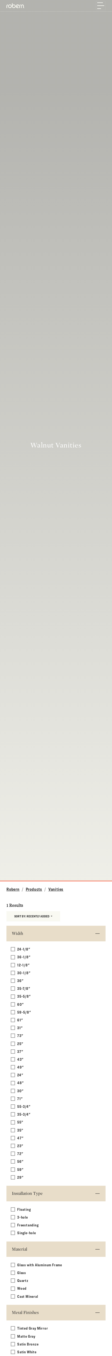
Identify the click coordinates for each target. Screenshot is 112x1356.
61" (20, 1020)
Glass (21, 1272)
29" (20, 1177)
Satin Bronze (28, 1344)
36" (20, 980)
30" (20, 1090)
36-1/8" (24, 957)
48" (20, 1082)
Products (34, 889)
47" (20, 1138)
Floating (24, 1209)
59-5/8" (24, 1012)
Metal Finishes (25, 1312)
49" (20, 1067)
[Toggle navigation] (101, 5)
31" (20, 1027)
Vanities (55, 889)
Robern (13, 889)
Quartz (22, 1280)
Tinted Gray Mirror (32, 1328)
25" (20, 1043)
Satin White (27, 1352)
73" (20, 1035)
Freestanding (28, 1225)
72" (20, 1153)
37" (20, 1051)
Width (17, 933)
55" (20, 1122)
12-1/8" (23, 965)
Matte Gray (26, 1336)
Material (19, 1249)
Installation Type (27, 1193)
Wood (22, 1288)
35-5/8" (24, 996)
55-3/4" (24, 1106)
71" (20, 1098)
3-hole (22, 1217)
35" (20, 1130)
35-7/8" (23, 988)
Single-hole (26, 1232)
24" (20, 1075)
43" (20, 1059)
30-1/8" (24, 972)
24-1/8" (23, 949)
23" (20, 1145)
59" (20, 1169)
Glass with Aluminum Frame (39, 1265)
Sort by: (32, 916)
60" (20, 1004)
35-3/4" (24, 1114)
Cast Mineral (27, 1296)
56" (20, 1161)
